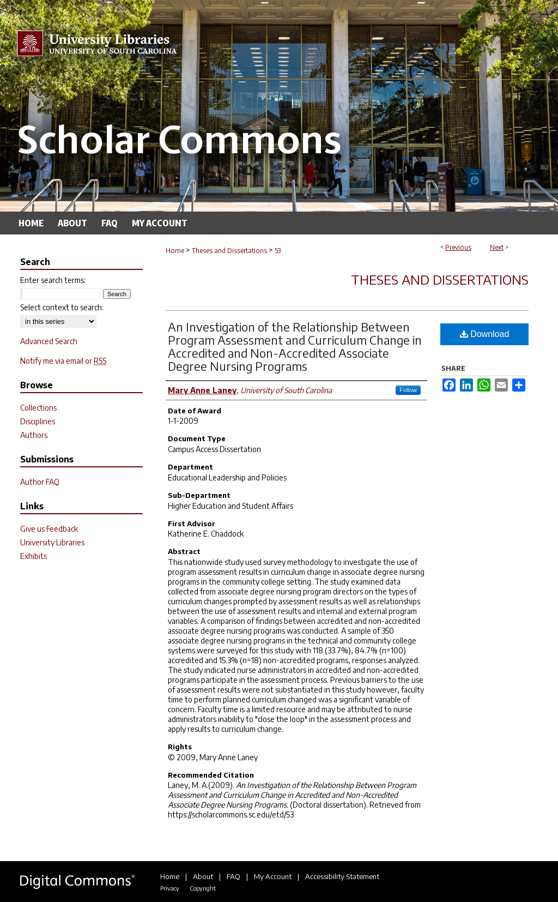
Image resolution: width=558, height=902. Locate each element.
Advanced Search (48, 341)
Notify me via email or (63, 360)
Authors (33, 435)
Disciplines (37, 421)
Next (497, 247)
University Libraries (52, 542)
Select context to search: (62, 307)
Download (485, 334)
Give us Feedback (49, 528)
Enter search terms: (53, 280)
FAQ (233, 876)
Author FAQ (39, 481)
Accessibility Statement (342, 876)
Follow (408, 390)
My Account (273, 876)
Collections (38, 407)
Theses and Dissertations (229, 250)
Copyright (203, 888)
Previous (458, 247)
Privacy (169, 888)
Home (175, 250)
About (203, 876)
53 (278, 250)
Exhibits (33, 556)
